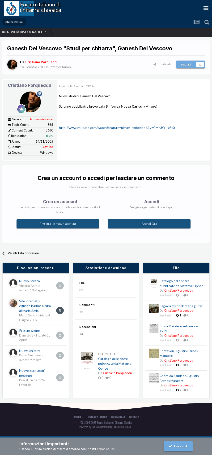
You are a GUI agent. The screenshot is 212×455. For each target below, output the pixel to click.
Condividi (162, 64)
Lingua (78, 417)
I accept (178, 446)
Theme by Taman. (122, 427)
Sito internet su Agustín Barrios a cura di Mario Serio (35, 306)
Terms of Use (106, 449)
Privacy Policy (97, 417)
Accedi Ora (149, 224)
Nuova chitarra (30, 351)
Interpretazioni (60, 67)
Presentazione (29, 330)
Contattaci (118, 417)
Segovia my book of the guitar (181, 306)
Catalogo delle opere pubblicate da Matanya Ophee (114, 363)
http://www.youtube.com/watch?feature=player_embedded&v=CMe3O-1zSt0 (117, 128)
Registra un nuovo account (58, 224)
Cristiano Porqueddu (29, 85)
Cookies (134, 417)
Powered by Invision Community (95, 427)
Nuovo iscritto (29, 281)
